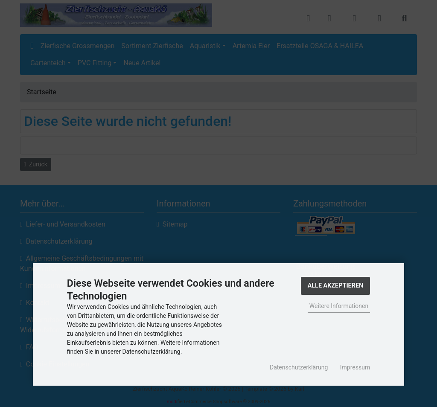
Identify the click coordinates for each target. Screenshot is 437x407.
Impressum (355, 367)
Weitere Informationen (338, 305)
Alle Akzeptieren (336, 285)
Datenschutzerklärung (299, 367)
